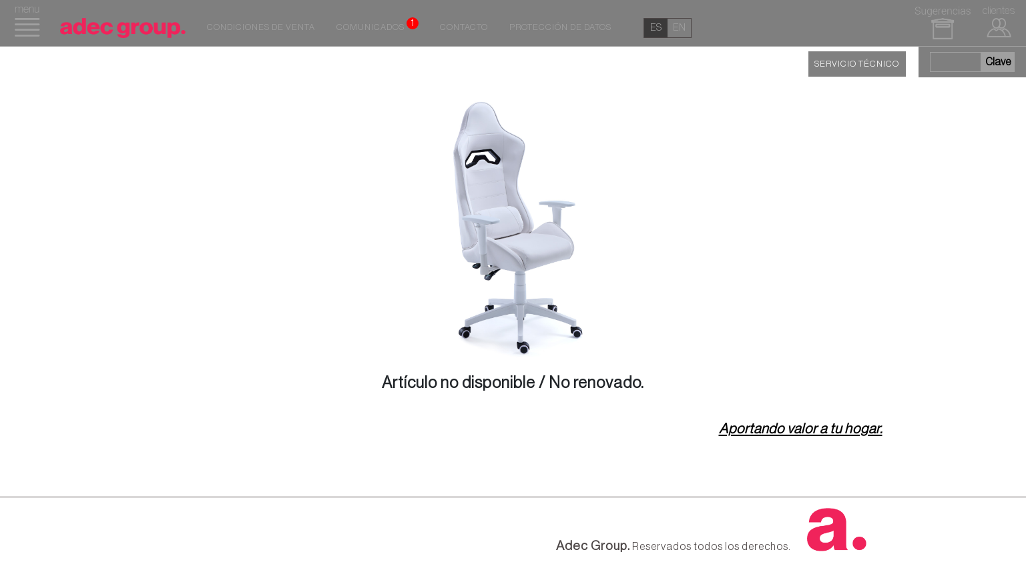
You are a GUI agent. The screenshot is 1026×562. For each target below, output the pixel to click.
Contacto (464, 27)
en (679, 28)
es (656, 28)
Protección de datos (560, 27)
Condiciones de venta (261, 27)
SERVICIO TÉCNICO (856, 64)
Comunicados (377, 24)
